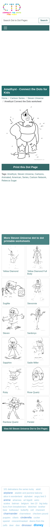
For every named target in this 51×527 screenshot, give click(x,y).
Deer (11, 525)
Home (4, 98)
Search (44, 20)
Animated (6, 177)
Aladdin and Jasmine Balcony (28, 493)
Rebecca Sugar (9, 180)
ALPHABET (28, 496)
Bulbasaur (14, 510)
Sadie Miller (33, 363)
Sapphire (7, 363)
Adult (38, 489)
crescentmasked (20, 521)
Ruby (5, 392)
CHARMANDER (10, 513)
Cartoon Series (17, 98)
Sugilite (6, 303)
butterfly (24, 510)
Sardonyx (32, 333)
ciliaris (15, 517)
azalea (7, 503)
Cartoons (39, 174)
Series (25, 177)
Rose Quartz (33, 392)
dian (18, 525)
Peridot (30, 422)
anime (7, 500)
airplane (8, 492)
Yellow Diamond (10, 271)
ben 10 (34, 503)
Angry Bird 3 (40, 496)
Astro (36, 500)
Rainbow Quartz (10, 422)
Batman (16, 503)
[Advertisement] (25, 57)
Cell (32, 510)
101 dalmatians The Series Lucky (19, 489)
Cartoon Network (38, 177)
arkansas (17, 500)
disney (38, 525)
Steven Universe (35, 98)
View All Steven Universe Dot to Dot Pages (26, 429)
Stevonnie (32, 303)
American (16, 177)
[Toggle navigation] (5, 28)
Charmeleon (25, 514)
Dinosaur (27, 525)
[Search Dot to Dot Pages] (20, 20)
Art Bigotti (27, 500)
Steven (6, 333)
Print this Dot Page (25, 167)
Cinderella (26, 517)
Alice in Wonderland (13, 496)
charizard (40, 510)
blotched (32, 507)
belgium (25, 503)
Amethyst (11, 174)
